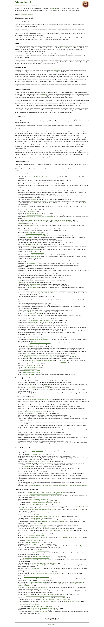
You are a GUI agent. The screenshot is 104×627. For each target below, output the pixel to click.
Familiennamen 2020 (39, 549)
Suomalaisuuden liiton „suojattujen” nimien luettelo (41, 320)
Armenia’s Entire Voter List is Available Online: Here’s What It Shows (46, 494)
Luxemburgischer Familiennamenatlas (42, 552)
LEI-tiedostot (41, 305)
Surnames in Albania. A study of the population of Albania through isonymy (46, 492)
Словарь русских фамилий (77, 582)
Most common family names (47, 594)
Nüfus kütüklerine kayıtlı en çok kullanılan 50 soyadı (54, 599)
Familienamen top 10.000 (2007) (37, 565)
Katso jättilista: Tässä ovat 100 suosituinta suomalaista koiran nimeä (40, 355)
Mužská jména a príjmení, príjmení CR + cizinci (55, 506)
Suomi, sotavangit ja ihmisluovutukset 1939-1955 (37, 235)
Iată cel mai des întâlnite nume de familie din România (36, 577)
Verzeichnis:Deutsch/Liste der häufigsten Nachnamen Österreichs (41, 495)
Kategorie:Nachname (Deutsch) (31, 367)
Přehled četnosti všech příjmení (45, 507)
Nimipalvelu (33, 199)
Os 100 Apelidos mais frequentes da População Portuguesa (46, 573)
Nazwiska (38, 571)
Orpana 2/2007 (52, 228)
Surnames (32, 528)
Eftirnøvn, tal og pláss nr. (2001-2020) (37, 518)
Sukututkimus (26, 5)
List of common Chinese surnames (72, 601)
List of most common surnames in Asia (34, 504)
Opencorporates (21, 282)
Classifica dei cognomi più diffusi (33, 540)
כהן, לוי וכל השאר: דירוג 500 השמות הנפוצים (38, 537)
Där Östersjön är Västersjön (81, 458)
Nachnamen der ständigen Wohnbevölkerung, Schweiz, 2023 (46, 502)
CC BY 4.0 (83, 202)
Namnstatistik (34, 590)
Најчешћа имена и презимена (43, 578)
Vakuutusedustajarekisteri (32, 209)
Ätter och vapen (31, 334)
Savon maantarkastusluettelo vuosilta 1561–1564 (39, 399)
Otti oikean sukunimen (32, 263)
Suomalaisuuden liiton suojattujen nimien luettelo (40, 322)
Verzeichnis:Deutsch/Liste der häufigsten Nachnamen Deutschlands (41, 509)
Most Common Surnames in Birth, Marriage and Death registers (49, 521)
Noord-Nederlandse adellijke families (36, 461)
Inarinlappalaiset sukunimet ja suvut (33, 221)
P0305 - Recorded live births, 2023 (39, 611)
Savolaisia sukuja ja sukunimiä (31, 225)
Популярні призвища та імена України (29, 604)
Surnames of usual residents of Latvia (41, 556)
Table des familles (26, 466)
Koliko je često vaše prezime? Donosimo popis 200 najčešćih (34, 533)
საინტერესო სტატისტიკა (47, 526)
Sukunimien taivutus (35, 256)
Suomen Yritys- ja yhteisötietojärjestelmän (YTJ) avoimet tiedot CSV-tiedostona (49, 292)
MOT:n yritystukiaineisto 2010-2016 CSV (33, 372)
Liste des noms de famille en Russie (60, 584)
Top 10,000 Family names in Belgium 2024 (39, 499)
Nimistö (29, 384)
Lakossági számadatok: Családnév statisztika (60, 530)
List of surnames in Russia (34, 584)
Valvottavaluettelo (30, 211)
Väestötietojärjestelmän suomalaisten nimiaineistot (42, 201)
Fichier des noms (27, 520)
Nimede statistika (31, 514)
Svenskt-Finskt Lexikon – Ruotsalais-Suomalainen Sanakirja (44, 176)
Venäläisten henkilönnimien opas (45, 463)
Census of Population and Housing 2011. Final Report (45, 559)
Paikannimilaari (35, 254)
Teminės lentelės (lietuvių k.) (43, 551)
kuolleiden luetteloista (56, 70)
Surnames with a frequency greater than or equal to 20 (48, 516)
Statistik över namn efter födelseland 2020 (37, 587)
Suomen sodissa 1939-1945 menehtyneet (35, 234)
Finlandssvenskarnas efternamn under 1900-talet (59, 350)
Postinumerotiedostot (31, 387)
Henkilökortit (30, 237)
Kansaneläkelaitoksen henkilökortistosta (68, 46)
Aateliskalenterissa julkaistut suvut (39, 336)
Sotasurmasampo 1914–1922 (32, 232)
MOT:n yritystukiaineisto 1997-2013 (31, 370)
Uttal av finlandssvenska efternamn (33, 313)
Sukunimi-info (34, 5)
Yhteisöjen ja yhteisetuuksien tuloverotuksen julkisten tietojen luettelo (40, 356)
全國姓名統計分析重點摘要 (49, 601)
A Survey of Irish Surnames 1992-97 (35, 535)
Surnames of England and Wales (38, 525)
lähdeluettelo (44, 94)
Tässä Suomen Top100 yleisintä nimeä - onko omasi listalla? (40, 216)
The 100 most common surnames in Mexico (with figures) (42, 563)
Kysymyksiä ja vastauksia (27, 14)
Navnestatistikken (35, 568)
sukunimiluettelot (54, 8)
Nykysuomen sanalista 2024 (37, 253)
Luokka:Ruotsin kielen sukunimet (32, 363)
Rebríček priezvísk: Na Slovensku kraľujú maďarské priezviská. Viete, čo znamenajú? (45, 596)
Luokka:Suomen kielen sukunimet (32, 365)
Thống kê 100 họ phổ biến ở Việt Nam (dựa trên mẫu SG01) (43, 608)
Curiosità (60, 597)
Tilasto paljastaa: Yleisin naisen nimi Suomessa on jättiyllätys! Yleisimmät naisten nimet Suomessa (47, 220)
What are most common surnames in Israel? (72, 537)
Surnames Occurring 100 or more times (43, 606)
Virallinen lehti (24, 206)
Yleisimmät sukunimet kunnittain (34, 215)
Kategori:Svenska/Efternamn (30, 369)
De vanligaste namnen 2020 (28, 374)
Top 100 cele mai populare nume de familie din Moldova (36, 558)
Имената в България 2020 (45, 500)
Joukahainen (21, 223)
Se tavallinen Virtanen (31, 287)
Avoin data (33, 291)
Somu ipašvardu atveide (37, 451)
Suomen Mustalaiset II (30, 346)
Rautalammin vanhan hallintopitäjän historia (35, 411)
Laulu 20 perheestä (31, 213)
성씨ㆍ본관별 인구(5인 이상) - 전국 (37, 544)
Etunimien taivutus (35, 249)
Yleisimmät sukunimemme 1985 (33, 284)
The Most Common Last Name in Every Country (38, 454)
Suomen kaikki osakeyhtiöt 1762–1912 (31, 244)
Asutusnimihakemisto (36, 246)
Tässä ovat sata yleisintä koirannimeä (37, 311)
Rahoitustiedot (29, 196)
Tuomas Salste (18, 5)
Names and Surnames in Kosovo (30, 609)
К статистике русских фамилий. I (37, 582)
